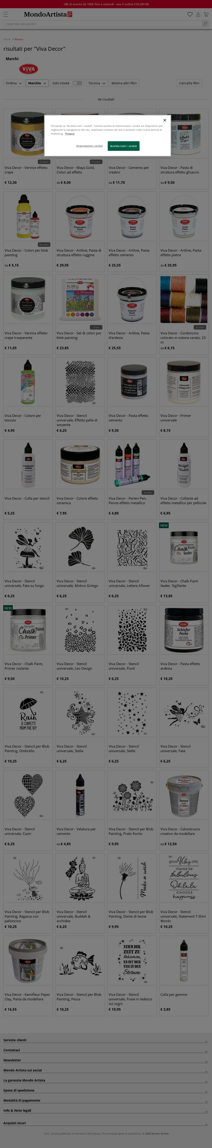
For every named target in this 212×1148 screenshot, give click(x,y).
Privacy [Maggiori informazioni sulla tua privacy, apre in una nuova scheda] (69, 133)
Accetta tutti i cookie (123, 146)
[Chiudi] (165, 120)
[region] (107, 136)
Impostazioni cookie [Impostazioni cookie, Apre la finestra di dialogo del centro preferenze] (89, 145)
